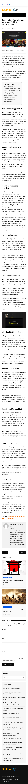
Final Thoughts (8, 103)
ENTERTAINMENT (16, 28)
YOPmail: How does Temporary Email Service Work (14, 698)
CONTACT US (10, 2)
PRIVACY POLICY (5, 781)
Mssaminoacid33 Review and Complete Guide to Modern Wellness (12, 743)
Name (3, 638)
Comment (4, 629)
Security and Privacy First (10, 99)
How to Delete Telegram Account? (11, 688)
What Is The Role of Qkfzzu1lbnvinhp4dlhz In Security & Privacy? (14, 729)
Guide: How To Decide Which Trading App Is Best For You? (13, 754)
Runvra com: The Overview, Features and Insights (13, 709)
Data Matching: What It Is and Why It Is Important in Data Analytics (12, 748)
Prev (5, 552)
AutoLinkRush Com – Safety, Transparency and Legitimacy (13, 723)
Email (3, 645)
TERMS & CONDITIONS (7, 779)
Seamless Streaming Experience (12, 90)
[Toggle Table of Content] (18, 84)
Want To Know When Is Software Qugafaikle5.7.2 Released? (11, 734)
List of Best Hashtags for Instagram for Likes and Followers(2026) (13, 759)
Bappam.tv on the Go (9, 97)
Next (23, 552)
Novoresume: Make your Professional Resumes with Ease (12, 693)
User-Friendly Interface (10, 94)
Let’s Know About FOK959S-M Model (12, 738)
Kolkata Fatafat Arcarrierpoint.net (11, 713)
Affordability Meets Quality (10, 95)
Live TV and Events (8, 92)
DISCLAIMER (16, 779)
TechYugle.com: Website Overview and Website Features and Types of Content (12, 703)
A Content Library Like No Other (12, 88)
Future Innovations (8, 101)
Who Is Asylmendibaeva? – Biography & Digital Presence (12, 718)
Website (4, 652)
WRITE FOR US (17, 2)
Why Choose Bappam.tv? (10, 86)
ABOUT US (4, 2)
